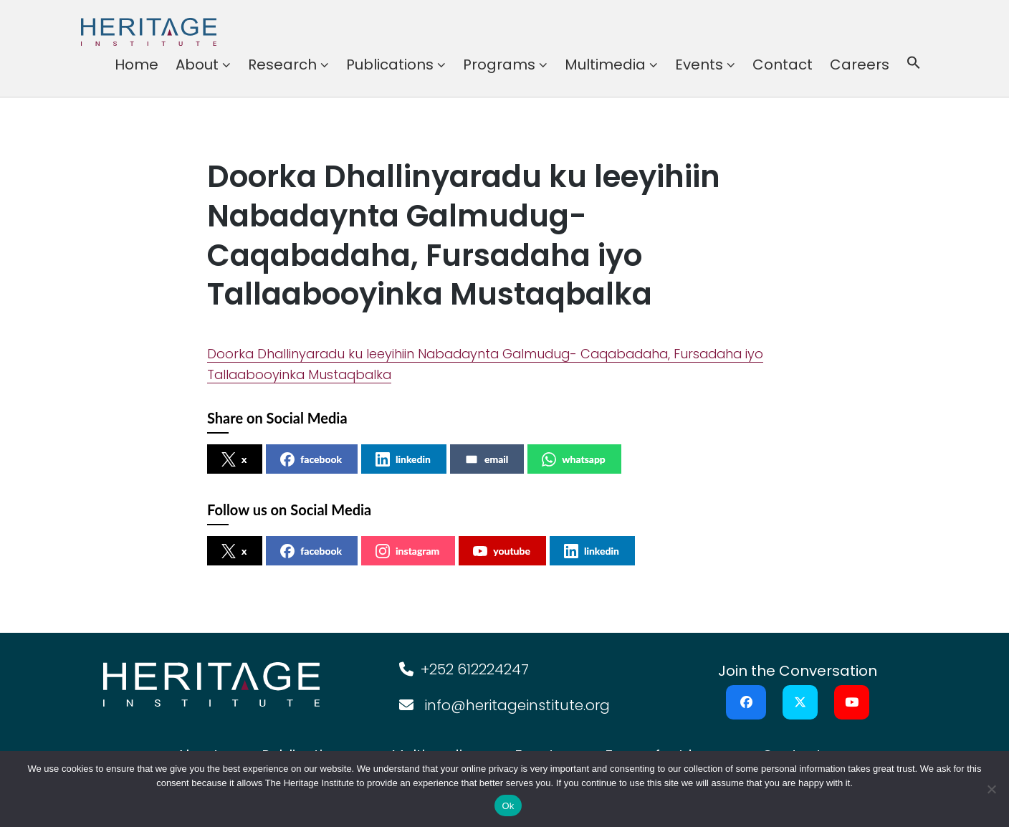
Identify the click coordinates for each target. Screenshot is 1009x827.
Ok (508, 805)
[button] (914, 64)
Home (136, 64)
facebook (311, 459)
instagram (407, 551)
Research (282, 64)
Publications (390, 64)
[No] (991, 789)
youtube (501, 551)
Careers (859, 64)
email (486, 459)
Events (699, 64)
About (197, 64)
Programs (499, 64)
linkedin (403, 459)
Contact (782, 64)
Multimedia (605, 64)
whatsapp (574, 459)
